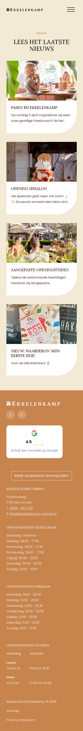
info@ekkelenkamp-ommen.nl (33, 514)
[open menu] (71, 9)
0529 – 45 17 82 (21, 508)
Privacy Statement (20, 720)
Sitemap (12, 711)
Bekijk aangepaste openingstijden (41, 475)
